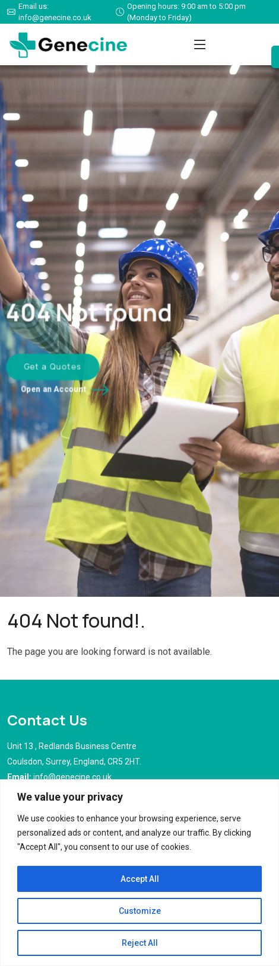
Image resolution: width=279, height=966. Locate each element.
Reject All (140, 943)
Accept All (140, 879)
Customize (140, 911)
